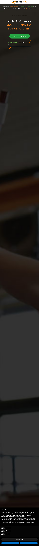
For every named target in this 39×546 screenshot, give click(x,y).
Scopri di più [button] (19, 539)
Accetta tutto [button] (28, 543)
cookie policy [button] (23, 516)
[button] (37, 510)
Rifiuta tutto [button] (10, 543)
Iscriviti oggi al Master (19, 36)
